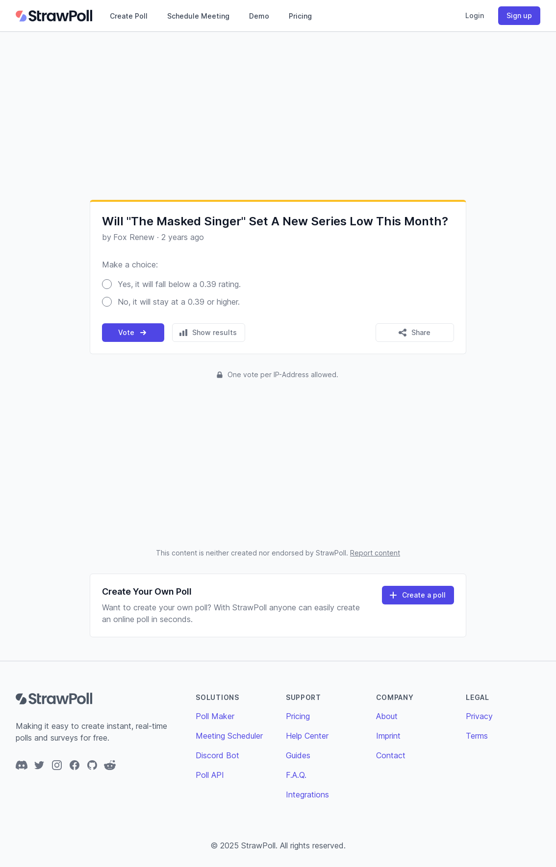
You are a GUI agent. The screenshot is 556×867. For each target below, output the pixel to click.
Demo (259, 16)
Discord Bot (217, 755)
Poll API (210, 775)
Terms (477, 736)
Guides (298, 755)
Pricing (300, 16)
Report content (375, 553)
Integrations (307, 794)
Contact (390, 755)
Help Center (307, 736)
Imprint (388, 736)
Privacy (479, 716)
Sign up (519, 15)
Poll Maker (215, 716)
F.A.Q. (296, 775)
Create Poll (129, 16)
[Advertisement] (278, 115)
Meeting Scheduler (229, 736)
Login (474, 15)
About (387, 716)
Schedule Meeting (198, 16)
